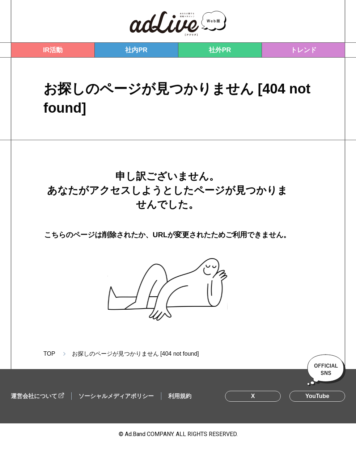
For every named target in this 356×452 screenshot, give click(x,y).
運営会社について (34, 396)
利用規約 (179, 396)
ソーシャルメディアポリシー (116, 396)
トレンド (304, 50)
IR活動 (53, 50)
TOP (49, 354)
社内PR (136, 50)
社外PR (220, 50)
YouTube (317, 396)
